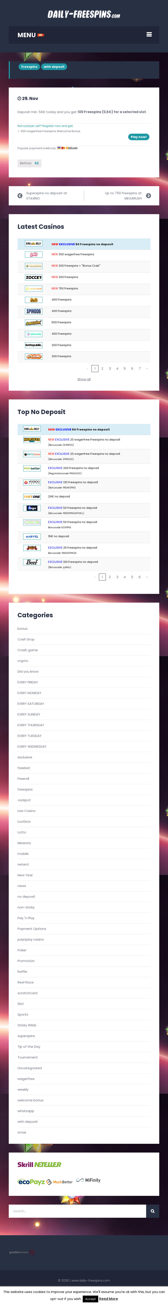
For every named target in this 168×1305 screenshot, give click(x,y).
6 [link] (132, 368)
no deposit (26, 896)
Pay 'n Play (26, 918)
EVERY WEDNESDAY (32, 746)
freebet (24, 768)
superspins (26, 1036)
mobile (23, 853)
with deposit (54, 67)
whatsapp (26, 1111)
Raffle (22, 971)
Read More (108, 1298)
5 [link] (125, 368)
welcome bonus (31, 1100)
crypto (23, 660)
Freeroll (23, 778)
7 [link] (140, 368)
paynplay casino (31, 939)
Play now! (139, 137)
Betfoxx (29, 163)
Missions (24, 843)
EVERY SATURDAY (31, 703)
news (22, 885)
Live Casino (27, 810)
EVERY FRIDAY (28, 682)
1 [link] (95, 368)
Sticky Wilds (27, 1025)
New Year (25, 875)
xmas (22, 1132)
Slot (21, 1003)
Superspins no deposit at (46, 193)
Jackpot (24, 800)
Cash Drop (26, 639)
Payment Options (32, 928)
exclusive (25, 757)
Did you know (28, 671)
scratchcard (27, 993)
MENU (31, 35)
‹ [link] (87, 368)
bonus (23, 628)
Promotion (26, 961)
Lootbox (24, 821)
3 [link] (110, 368)
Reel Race (26, 982)
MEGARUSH (133, 198)
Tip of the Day (29, 1046)
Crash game (28, 650)
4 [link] (117, 368)
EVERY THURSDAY (31, 725)
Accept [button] (90, 1299)
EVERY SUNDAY (29, 714)
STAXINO (33, 198)
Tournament (28, 1057)
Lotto (22, 832)
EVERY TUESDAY (30, 735)
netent (23, 864)
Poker (22, 950)
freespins (29, 67)
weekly (23, 1089)
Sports (23, 1014)
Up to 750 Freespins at (123, 193)
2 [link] (102, 368)
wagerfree (26, 1078)
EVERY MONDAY (29, 693)
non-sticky (26, 907)
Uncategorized (30, 1068)
